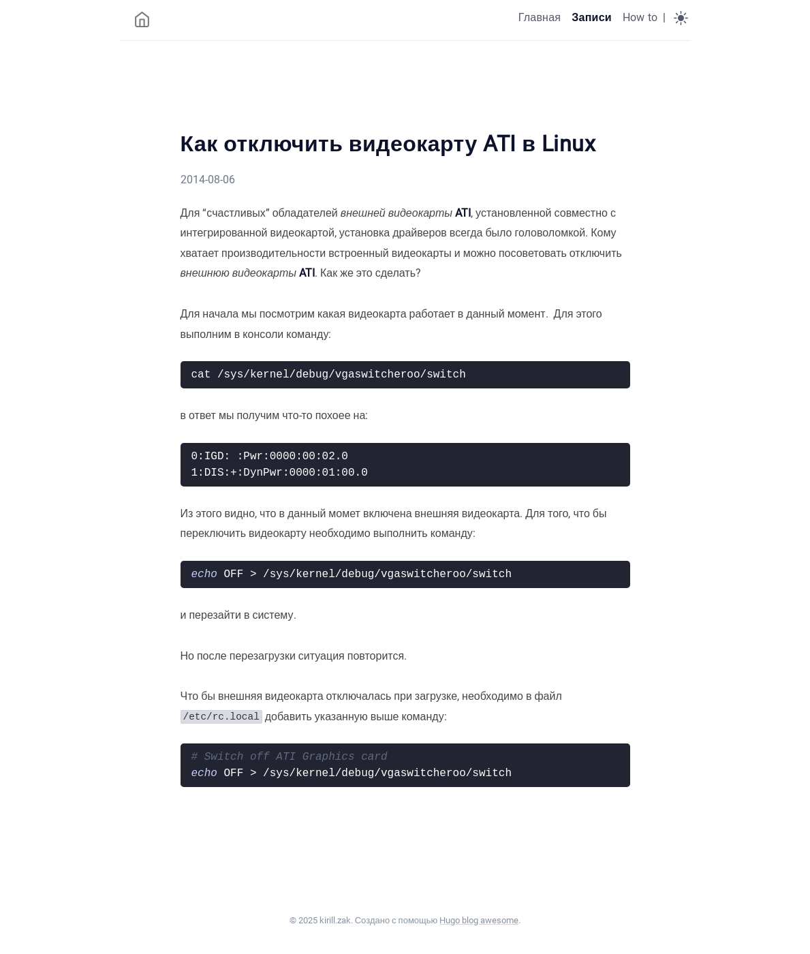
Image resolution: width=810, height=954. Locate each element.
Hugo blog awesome (478, 920)
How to (640, 17)
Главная (539, 17)
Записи (592, 17)
